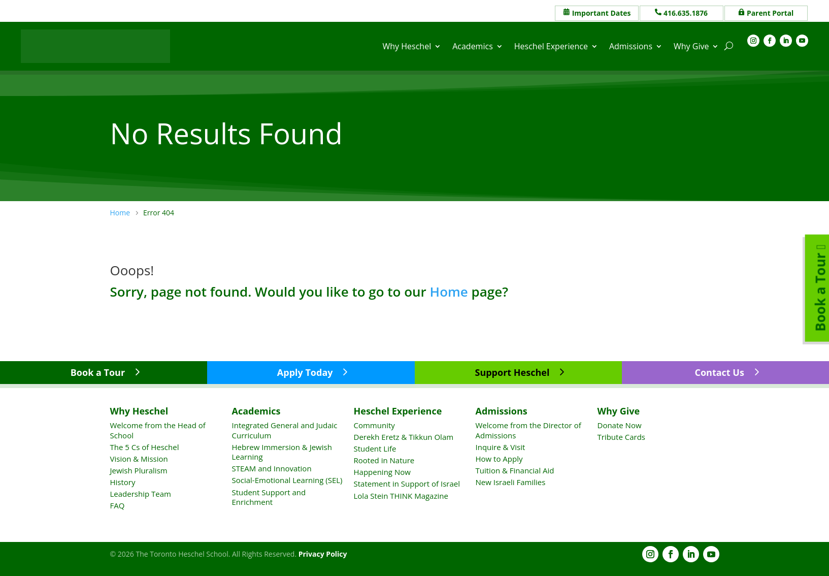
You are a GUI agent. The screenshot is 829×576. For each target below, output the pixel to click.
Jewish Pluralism (139, 470)
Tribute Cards (621, 437)
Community (374, 425)
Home (449, 291)
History (123, 482)
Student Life (375, 448)
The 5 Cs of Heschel (144, 446)
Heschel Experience (551, 46)
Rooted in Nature (384, 460)
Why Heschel (407, 46)
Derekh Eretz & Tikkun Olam (404, 437)
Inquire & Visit (500, 446)
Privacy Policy (323, 554)
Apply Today (305, 372)
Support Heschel (512, 372)
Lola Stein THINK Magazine (401, 495)
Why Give (691, 46)
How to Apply (499, 459)
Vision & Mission (139, 459)
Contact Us (719, 372)
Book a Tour (98, 372)
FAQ (117, 505)
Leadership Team (140, 494)
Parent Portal (770, 13)
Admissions (630, 46)
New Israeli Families (511, 482)
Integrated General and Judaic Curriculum (285, 430)
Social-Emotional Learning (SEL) (287, 480)
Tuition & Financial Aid (515, 470)
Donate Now (620, 425)
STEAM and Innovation (272, 468)
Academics (472, 46)
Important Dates (601, 13)
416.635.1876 (686, 13)
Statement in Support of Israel (407, 483)
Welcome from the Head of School (158, 430)
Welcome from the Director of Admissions (528, 430)
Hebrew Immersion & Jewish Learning (282, 451)
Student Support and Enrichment (269, 497)
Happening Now (382, 472)
